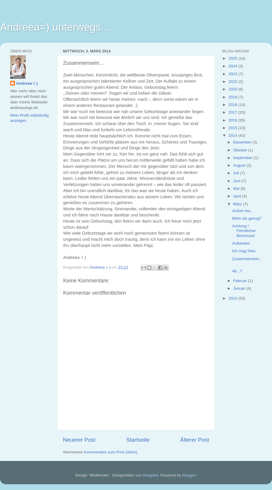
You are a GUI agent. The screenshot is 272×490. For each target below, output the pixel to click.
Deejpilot (150, 475)
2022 (233, 81)
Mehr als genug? (247, 218)
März (238, 204)
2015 (233, 128)
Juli (236, 173)
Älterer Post (194, 440)
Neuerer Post (79, 440)
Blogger (189, 475)
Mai (237, 188)
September (243, 158)
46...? (237, 271)
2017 (233, 112)
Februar (240, 281)
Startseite (137, 440)
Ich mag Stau (244, 251)
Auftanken (241, 243)
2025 (233, 58)
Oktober (240, 150)
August (240, 165)
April (237, 196)
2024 (233, 66)
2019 (233, 97)
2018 (233, 105)
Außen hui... (243, 211)
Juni (237, 181)
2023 (233, 74)
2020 (233, 89)
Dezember (242, 142)
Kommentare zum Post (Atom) (110, 452)
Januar (239, 288)
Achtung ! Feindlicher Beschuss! (244, 231)
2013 (233, 298)
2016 (233, 120)
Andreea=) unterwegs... (55, 27)
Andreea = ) (27, 83)
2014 (233, 135)
